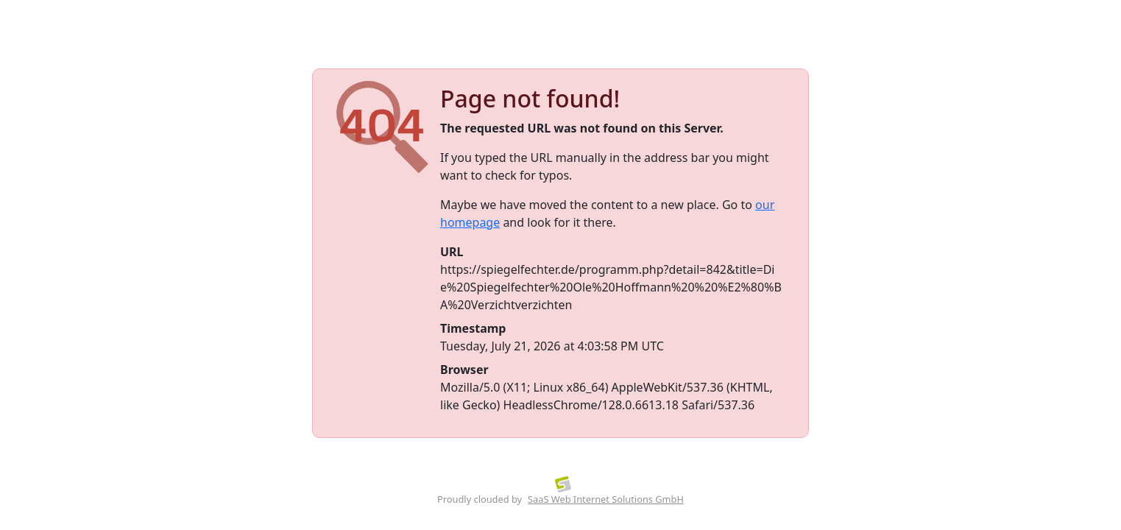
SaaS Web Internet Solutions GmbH (606, 499)
